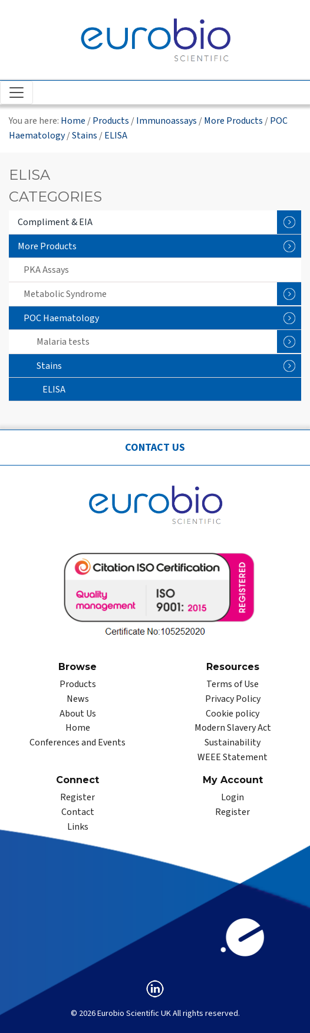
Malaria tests (169, 341)
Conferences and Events (77, 742)
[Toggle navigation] (16, 92)
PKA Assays (46, 269)
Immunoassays (166, 120)
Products (111, 120)
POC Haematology (162, 317)
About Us (78, 713)
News (78, 698)
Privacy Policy (232, 698)
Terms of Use (232, 684)
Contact (77, 812)
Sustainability (232, 742)
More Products (233, 120)
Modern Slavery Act (232, 727)
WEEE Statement (232, 757)
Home (73, 120)
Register (77, 797)
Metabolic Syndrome (162, 293)
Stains (84, 135)
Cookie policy (232, 713)
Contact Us (155, 447)
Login (232, 797)
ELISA (115, 135)
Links (77, 826)
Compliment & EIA (159, 222)
